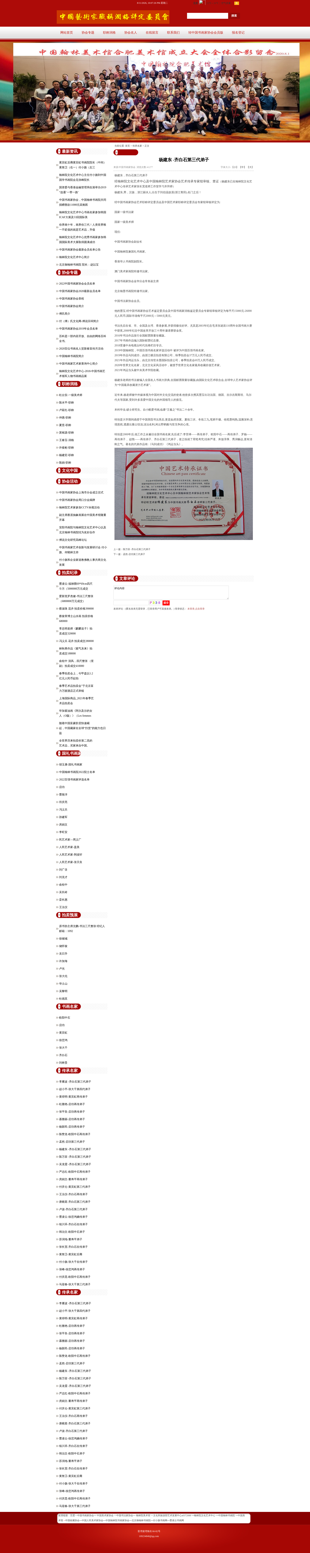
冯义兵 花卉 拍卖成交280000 (76, 641)
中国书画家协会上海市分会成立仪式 (81, 492)
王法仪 (63, 907)
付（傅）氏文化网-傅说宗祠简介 (79, 321)
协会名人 (130, 32)
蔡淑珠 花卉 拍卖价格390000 (76, 608)
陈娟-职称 (65, 462)
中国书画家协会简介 (71, 306)
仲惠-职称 (65, 417)
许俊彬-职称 (66, 447)
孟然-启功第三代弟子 (72, 1141)
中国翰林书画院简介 (71, 356)
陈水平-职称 (66, 402)
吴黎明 (63, 991)
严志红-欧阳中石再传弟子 (75, 1171)
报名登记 (238, 32)
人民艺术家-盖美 (69, 847)
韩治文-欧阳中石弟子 (72, 1231)
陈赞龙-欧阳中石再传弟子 (75, 1134)
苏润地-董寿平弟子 (70, 1239)
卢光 (62, 968)
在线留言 (152, 32)
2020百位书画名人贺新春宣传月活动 (81, 348)
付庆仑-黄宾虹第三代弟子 (75, 1186)
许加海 (63, 961)
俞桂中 (63, 884)
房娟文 (63, 824)
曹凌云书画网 (177, 1520)
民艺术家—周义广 (70, 839)
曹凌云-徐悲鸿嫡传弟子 (73, 1216)
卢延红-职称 (66, 410)
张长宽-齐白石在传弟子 (73, 1246)
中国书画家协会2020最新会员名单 (80, 291)
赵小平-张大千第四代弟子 (75, 1089)
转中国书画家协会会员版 (205, 32)
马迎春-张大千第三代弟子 (75, 1284)
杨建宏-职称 (66, 455)
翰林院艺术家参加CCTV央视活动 (79, 507)
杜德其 (63, 998)
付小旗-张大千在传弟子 (73, 1261)
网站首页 (66, 32)
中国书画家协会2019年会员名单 (78, 328)
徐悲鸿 (63, 1040)
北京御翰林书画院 (141, 1520)
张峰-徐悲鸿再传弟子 (72, 1269)
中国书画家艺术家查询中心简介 (78, 363)
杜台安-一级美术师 (70, 395)
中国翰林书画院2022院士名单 (77, 772)
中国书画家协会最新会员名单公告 (80, 249)
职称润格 (109, 32)
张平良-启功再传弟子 (72, 1111)
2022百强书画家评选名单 (74, 779)
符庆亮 (63, 802)
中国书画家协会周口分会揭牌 (77, 500)
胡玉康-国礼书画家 (70, 764)
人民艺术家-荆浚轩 (70, 854)
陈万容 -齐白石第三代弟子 (75, 1156)
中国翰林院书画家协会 (117, 1520)
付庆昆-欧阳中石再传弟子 (75, 1276)
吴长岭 (63, 892)
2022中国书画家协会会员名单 (77, 283)
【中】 (242, 167)
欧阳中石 (64, 1017)
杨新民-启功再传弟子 (72, 1126)
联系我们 (173, 32)
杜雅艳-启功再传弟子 (72, 1104)
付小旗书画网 (160, 1520)
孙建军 (63, 817)
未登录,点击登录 (196, 611)
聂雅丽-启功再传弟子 (72, 1119)
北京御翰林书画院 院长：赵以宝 (79, 264)
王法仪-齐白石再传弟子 (73, 1194)
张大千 (63, 1047)
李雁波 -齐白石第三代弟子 (75, 1081)
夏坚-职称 (65, 425)
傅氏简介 (64, 313)
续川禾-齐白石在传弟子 (73, 1224)
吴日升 (63, 953)
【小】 (234, 167)
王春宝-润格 (66, 440)
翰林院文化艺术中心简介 (74, 257)
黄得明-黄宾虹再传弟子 (73, 1096)
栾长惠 (63, 899)
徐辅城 (63, 938)
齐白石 (63, 1055)
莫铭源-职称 (66, 432)
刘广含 (63, 869)
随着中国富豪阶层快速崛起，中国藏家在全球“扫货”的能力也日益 (82, 728)
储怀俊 (63, 946)
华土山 (63, 983)
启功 (62, 787)
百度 (72, 1515)
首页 (127, 145)
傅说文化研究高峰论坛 (73, 539)
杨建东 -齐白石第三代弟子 (75, 1149)
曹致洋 (63, 794)
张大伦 (63, 976)
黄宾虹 (63, 1032)
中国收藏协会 (72, 1520)
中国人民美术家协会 (92, 1520)
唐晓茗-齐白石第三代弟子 (75, 1201)
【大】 (250, 167)
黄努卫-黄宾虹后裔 (70, 1254)
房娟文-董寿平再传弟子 (73, 1179)
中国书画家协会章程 (71, 298)
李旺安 (63, 832)
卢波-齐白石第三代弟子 (73, 1209)
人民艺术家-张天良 (70, 862)
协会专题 (88, 32)
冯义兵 (63, 809)
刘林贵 (63, 1062)
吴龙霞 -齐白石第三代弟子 (75, 1164)
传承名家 (137, 145)
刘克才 (63, 877)
